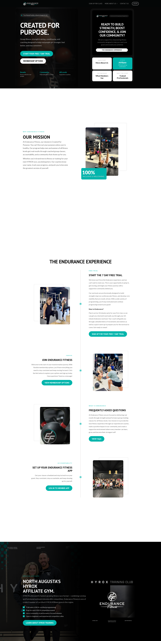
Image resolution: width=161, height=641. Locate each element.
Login (135, 4)
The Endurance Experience (112, 50)
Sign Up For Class (95, 4)
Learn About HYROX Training (40, 622)
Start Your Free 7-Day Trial (36, 53)
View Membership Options (57, 382)
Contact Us (124, 4)
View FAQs (96, 439)
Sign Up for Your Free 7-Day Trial (108, 334)
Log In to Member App (59, 488)
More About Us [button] (111, 4)
